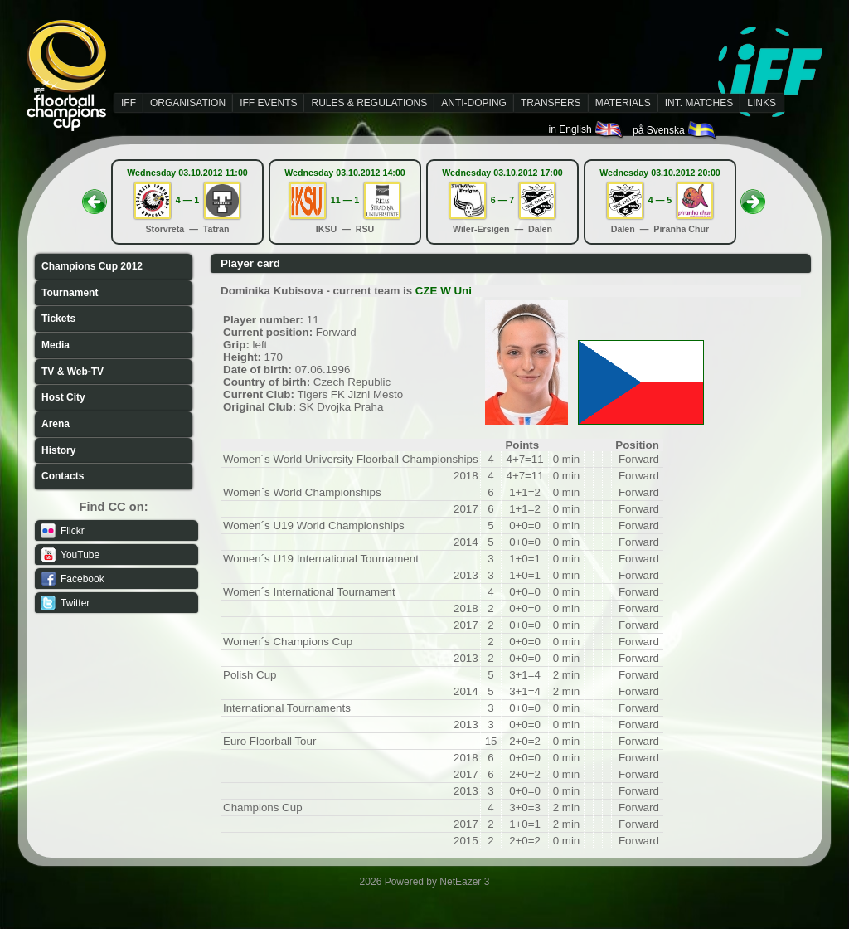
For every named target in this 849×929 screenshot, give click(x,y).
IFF (128, 103)
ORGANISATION (188, 103)
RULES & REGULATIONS (369, 103)
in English (586, 129)
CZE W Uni (443, 291)
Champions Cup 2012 (92, 266)
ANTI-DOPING (474, 103)
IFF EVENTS (268, 103)
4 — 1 (187, 200)
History (58, 450)
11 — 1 (345, 200)
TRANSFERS (551, 103)
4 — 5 (660, 200)
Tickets (58, 318)
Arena (55, 424)
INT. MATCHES (699, 103)
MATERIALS (623, 103)
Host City (63, 397)
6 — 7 (502, 200)
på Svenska (675, 130)
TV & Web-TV (72, 371)
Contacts (62, 476)
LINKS (761, 103)
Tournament (69, 293)
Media (55, 345)
